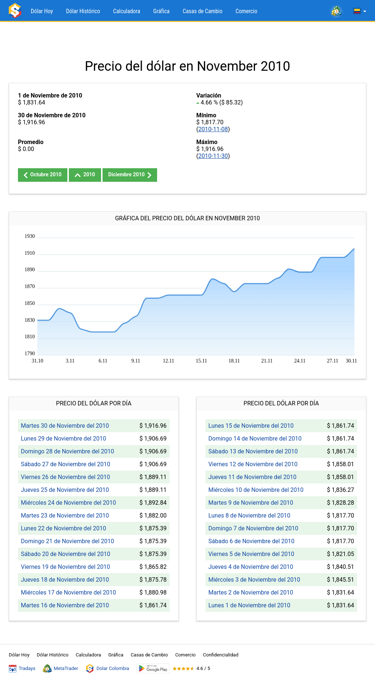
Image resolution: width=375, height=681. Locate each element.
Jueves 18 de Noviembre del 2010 (65, 579)
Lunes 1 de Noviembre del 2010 (249, 605)
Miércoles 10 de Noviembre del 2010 (256, 489)
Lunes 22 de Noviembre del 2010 (63, 528)
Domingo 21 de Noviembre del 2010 (67, 541)
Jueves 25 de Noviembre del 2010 (65, 489)
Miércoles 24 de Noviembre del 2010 (68, 502)
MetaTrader (60, 668)
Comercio (246, 11)
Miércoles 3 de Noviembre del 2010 (254, 579)
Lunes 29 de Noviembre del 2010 (63, 438)
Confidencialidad (220, 655)
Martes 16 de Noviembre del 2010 (65, 605)
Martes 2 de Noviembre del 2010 (250, 592)
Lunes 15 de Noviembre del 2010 (251, 425)
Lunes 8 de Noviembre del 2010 (249, 515)
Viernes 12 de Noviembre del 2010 (253, 464)
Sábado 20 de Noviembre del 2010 (65, 554)
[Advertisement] (187, 40)
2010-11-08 (213, 129)
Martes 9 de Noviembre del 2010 (250, 502)
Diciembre (129, 175)
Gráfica (161, 11)
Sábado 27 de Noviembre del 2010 (65, 464)
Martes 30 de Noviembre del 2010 (65, 425)
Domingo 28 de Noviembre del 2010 (67, 451)
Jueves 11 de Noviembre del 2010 (252, 477)
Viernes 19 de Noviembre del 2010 (65, 566)
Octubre (43, 175)
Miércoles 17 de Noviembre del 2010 (68, 592)
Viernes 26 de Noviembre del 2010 (65, 477)
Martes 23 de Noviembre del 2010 (65, 515)
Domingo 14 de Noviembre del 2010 (255, 438)
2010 (85, 174)
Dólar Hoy (42, 11)
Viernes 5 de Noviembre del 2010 (251, 554)
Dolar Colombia (107, 668)
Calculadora (126, 11)
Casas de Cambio (203, 11)
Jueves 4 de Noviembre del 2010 (250, 566)
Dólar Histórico (83, 11)
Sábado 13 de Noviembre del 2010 (253, 451)
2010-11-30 (213, 155)
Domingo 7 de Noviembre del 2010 (253, 528)
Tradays (22, 668)
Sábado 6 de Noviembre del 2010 (251, 541)
